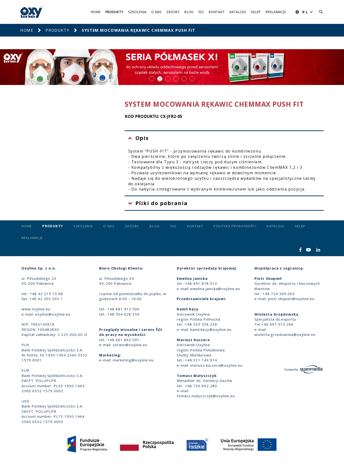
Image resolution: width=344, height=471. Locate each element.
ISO (201, 12)
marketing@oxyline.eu (133, 360)
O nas (156, 12)
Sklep (256, 12)
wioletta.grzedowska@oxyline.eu (285, 334)
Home (96, 12)
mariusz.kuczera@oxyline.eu (216, 365)
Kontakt (217, 12)
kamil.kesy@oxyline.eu (210, 329)
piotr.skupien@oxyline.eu (291, 298)
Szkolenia (137, 12)
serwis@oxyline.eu (130, 344)
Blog (189, 12)
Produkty (114, 12)
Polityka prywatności (235, 226)
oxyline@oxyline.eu (52, 314)
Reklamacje (275, 12)
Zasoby (172, 12)
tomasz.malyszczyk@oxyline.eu (206, 395)
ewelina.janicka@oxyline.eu (215, 288)
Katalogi (237, 12)
